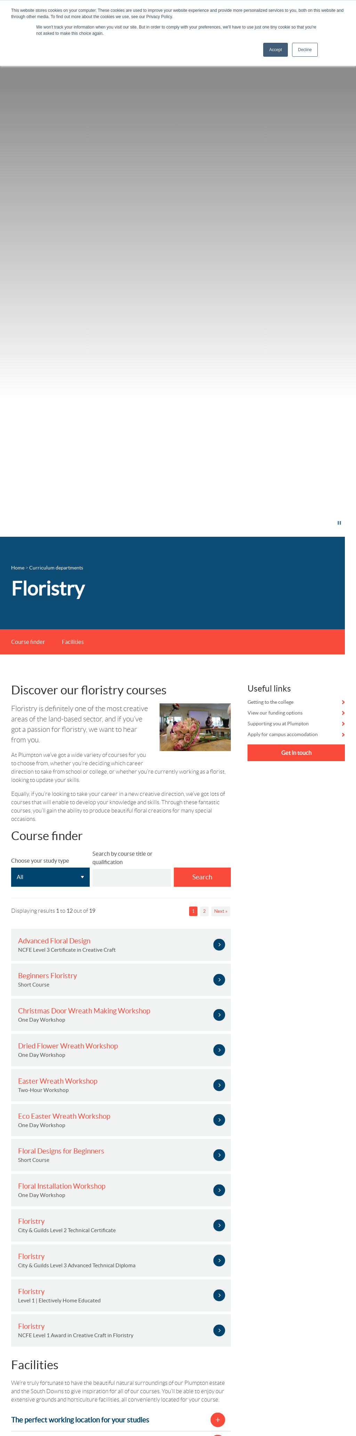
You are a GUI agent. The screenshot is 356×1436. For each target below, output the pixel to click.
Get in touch (296, 753)
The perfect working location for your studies (80, 1420)
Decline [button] (305, 49)
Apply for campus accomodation (283, 734)
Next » (220, 911)
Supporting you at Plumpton (278, 723)
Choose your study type (40, 860)
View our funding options (275, 713)
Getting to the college (270, 702)
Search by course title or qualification (122, 858)
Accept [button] (275, 49)
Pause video (318, 523)
